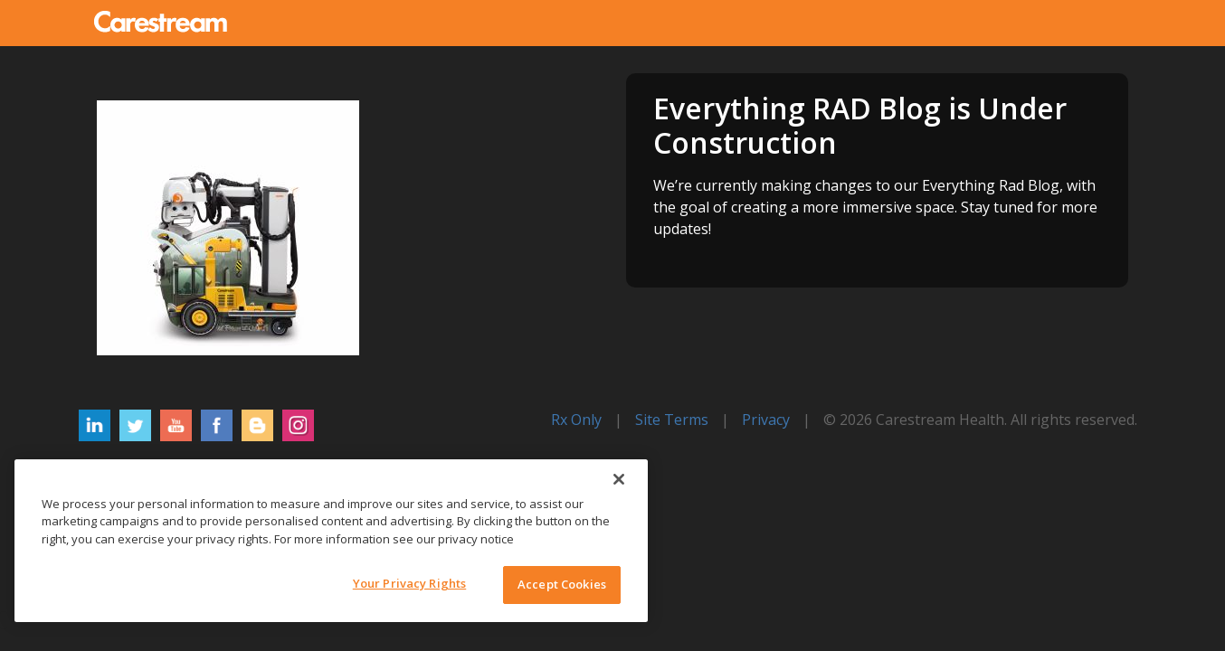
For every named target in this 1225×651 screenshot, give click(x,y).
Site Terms (671, 419)
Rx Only (576, 419)
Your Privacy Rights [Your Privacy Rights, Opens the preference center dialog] (409, 583)
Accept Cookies (562, 584)
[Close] (619, 479)
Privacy (766, 419)
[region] (331, 540)
